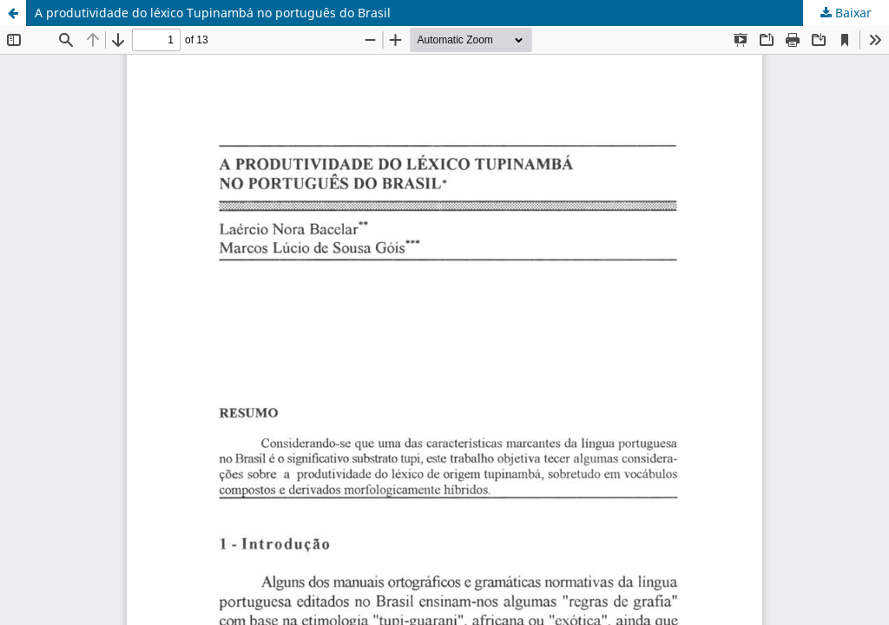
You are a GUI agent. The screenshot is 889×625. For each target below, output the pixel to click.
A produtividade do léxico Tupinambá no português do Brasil (213, 12)
